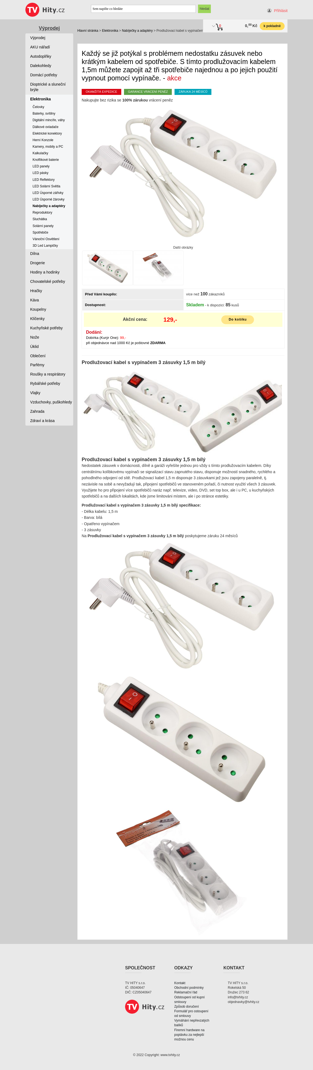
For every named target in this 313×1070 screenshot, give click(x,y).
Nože (34, 337)
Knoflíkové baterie (46, 160)
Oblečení (38, 356)
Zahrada (37, 411)
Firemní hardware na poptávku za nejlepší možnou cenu (189, 1034)
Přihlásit (281, 10)
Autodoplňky (40, 56)
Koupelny (38, 309)
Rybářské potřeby (45, 383)
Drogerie (37, 263)
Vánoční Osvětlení (46, 239)
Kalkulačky (40, 153)
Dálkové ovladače (45, 127)
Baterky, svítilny (44, 113)
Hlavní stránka (87, 31)
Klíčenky (37, 318)
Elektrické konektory (47, 133)
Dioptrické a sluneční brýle (48, 87)
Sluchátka (40, 219)
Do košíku (238, 319)
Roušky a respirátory (47, 374)
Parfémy (37, 365)
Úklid (34, 346)
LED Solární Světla (46, 186)
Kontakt (179, 983)
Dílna (34, 253)
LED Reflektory (44, 180)
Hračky (36, 291)
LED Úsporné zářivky (48, 193)
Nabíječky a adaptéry (137, 31)
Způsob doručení (186, 1006)
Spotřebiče (40, 232)
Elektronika (110, 31)
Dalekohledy (40, 65)
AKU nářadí (40, 47)
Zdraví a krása (42, 420)
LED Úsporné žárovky (48, 199)
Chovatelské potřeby (47, 281)
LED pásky (40, 173)
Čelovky (38, 107)
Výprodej (49, 28)
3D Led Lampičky (45, 246)
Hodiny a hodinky (45, 272)
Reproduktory (42, 212)
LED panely (41, 166)
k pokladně (272, 26)
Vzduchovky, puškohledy (51, 402)
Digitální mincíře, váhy (49, 120)
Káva (34, 300)
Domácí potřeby (43, 75)
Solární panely (43, 226)
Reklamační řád (185, 992)
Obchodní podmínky (188, 988)
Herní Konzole (43, 140)
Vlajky (35, 393)
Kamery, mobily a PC (48, 147)
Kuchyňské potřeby (46, 328)
